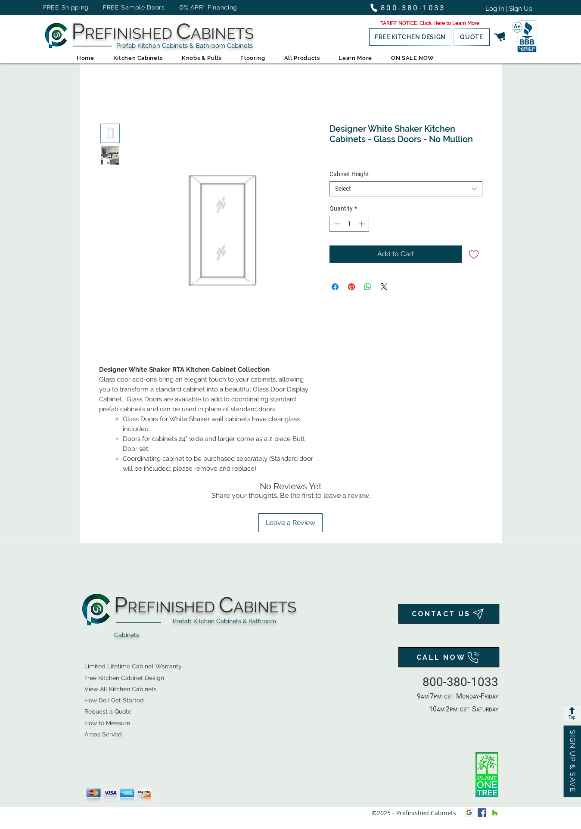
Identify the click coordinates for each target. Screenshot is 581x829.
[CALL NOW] (448, 657)
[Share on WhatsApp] (368, 287)
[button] (429, 23)
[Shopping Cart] (500, 36)
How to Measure (107, 723)
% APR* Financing (210, 7)
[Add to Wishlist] (473, 254)
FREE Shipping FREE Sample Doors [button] (108, 7)
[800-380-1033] (411, 7)
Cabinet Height (349, 174)
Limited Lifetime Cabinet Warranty (133, 666)
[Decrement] (336, 223)
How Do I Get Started (114, 700)
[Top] (572, 712)
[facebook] (482, 812)
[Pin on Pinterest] (351, 287)
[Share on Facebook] (335, 287)
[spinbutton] (349, 223)
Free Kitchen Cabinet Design (124, 677)
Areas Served (103, 734)
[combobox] (405, 188)
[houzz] (495, 812)
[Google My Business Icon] (469, 812)
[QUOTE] (472, 37)
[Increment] (362, 223)
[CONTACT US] (448, 614)
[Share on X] (384, 287)
